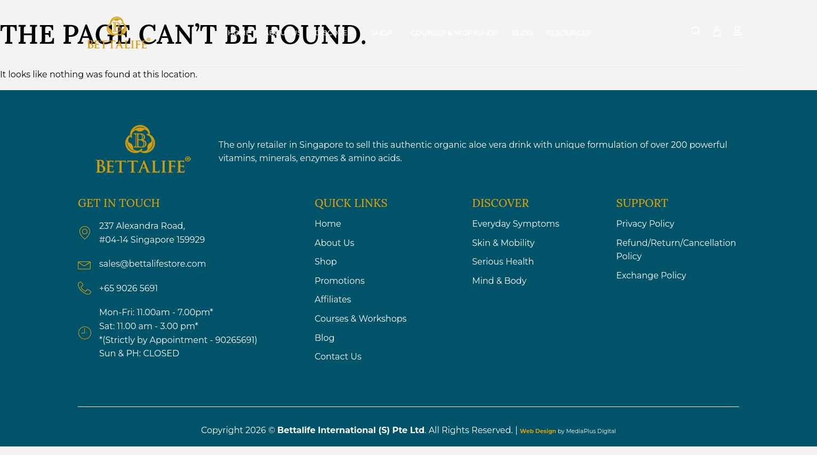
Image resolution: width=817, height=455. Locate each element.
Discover (336, 32)
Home (239, 32)
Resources (571, 32)
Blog (522, 32)
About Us (283, 32)
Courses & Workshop (455, 32)
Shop (384, 32)
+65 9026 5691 (128, 288)
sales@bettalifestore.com (152, 264)
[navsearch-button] (696, 31)
